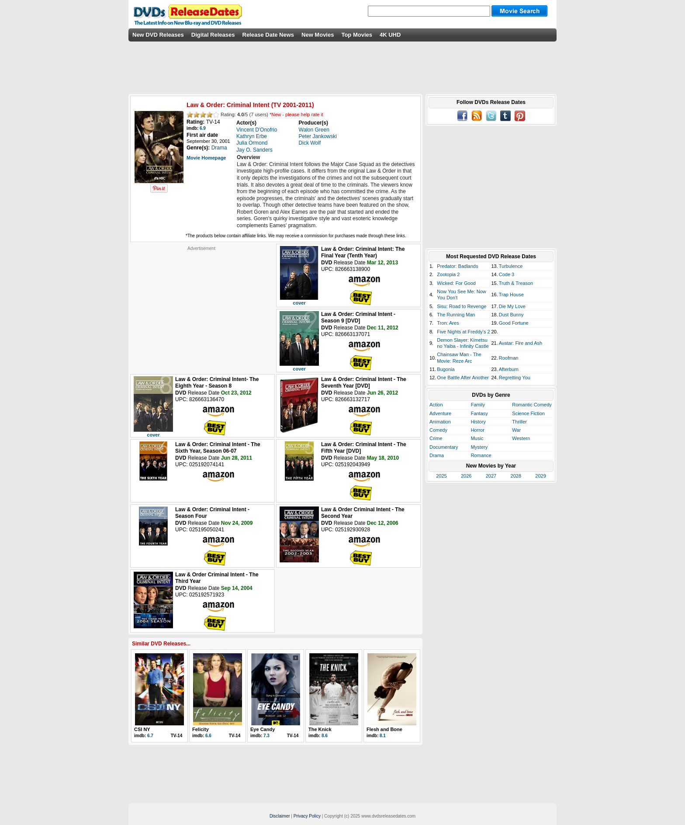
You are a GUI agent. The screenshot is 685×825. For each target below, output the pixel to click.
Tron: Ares (448, 323)
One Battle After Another (463, 377)
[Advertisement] (201, 306)
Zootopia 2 (448, 274)
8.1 (383, 735)
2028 (516, 475)
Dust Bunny (511, 314)
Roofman (509, 358)
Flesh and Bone (384, 729)
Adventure (440, 413)
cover (299, 302)
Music (477, 438)
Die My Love (512, 306)
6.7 (150, 735)
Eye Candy (262, 729)
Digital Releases (213, 34)
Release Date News (268, 34)
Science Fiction (528, 413)
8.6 (325, 735)
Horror (477, 430)
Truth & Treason (516, 283)
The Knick (320, 729)
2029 (540, 475)
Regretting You (514, 377)
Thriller (519, 421)
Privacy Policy (307, 816)
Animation (440, 421)
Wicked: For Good (456, 283)
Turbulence (511, 266)
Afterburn (509, 369)
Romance (481, 455)
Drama (436, 455)
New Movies (317, 34)
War (516, 430)
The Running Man (456, 314)
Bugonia (445, 369)
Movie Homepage (206, 157)
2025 (441, 475)
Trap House (511, 294)
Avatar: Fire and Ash (520, 343)
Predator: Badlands (457, 266)
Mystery (479, 447)
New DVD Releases (158, 34)
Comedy (438, 430)
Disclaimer (280, 816)
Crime (435, 438)
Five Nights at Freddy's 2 (463, 331)
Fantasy (479, 413)
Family (478, 404)
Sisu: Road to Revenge (461, 306)
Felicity (200, 729)
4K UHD (390, 34)
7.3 (266, 735)
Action (436, 404)
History (478, 421)
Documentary (443, 447)
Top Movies (356, 34)
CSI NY (142, 729)
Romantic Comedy (531, 404)
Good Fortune (514, 323)
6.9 (203, 128)
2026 (466, 475)
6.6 (208, 735)
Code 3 (506, 274)
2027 (491, 475)
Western (521, 438)
